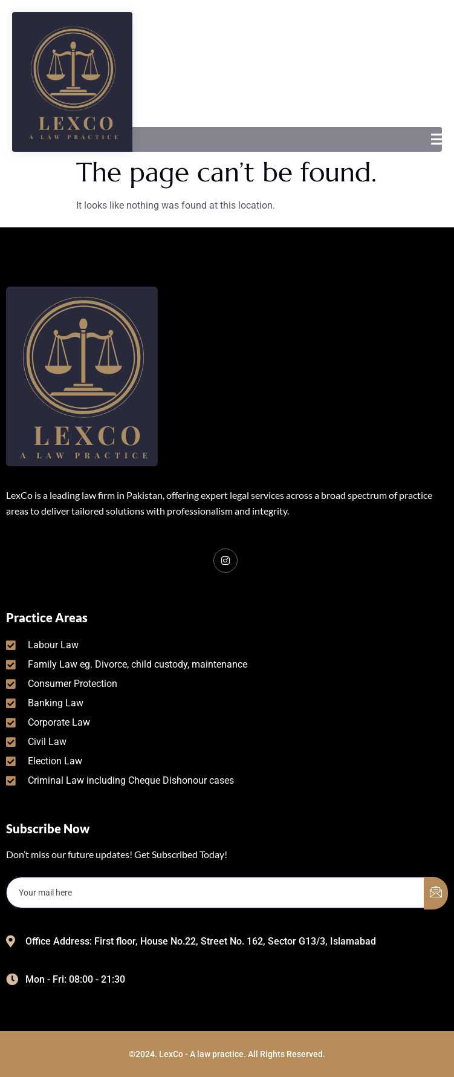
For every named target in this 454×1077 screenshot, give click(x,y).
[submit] (436, 893)
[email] (215, 892)
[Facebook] (225, 560)
